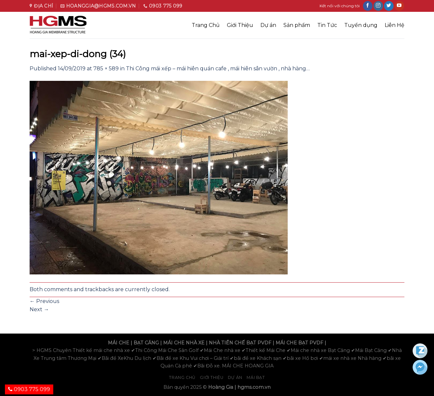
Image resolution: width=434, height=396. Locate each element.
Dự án (268, 25)
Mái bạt (256, 377)
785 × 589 (106, 68)
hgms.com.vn (254, 387)
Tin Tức (327, 25)
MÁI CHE (118, 343)
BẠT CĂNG (146, 343)
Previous (44, 301)
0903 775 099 (29, 389)
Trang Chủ (206, 25)
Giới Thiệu (240, 25)
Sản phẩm (296, 25)
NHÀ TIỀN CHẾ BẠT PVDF (240, 343)
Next (39, 309)
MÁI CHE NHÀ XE (184, 343)
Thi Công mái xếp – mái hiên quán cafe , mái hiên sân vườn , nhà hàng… (218, 68)
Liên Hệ (394, 25)
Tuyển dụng (360, 25)
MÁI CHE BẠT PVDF (299, 343)
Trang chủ (182, 377)
